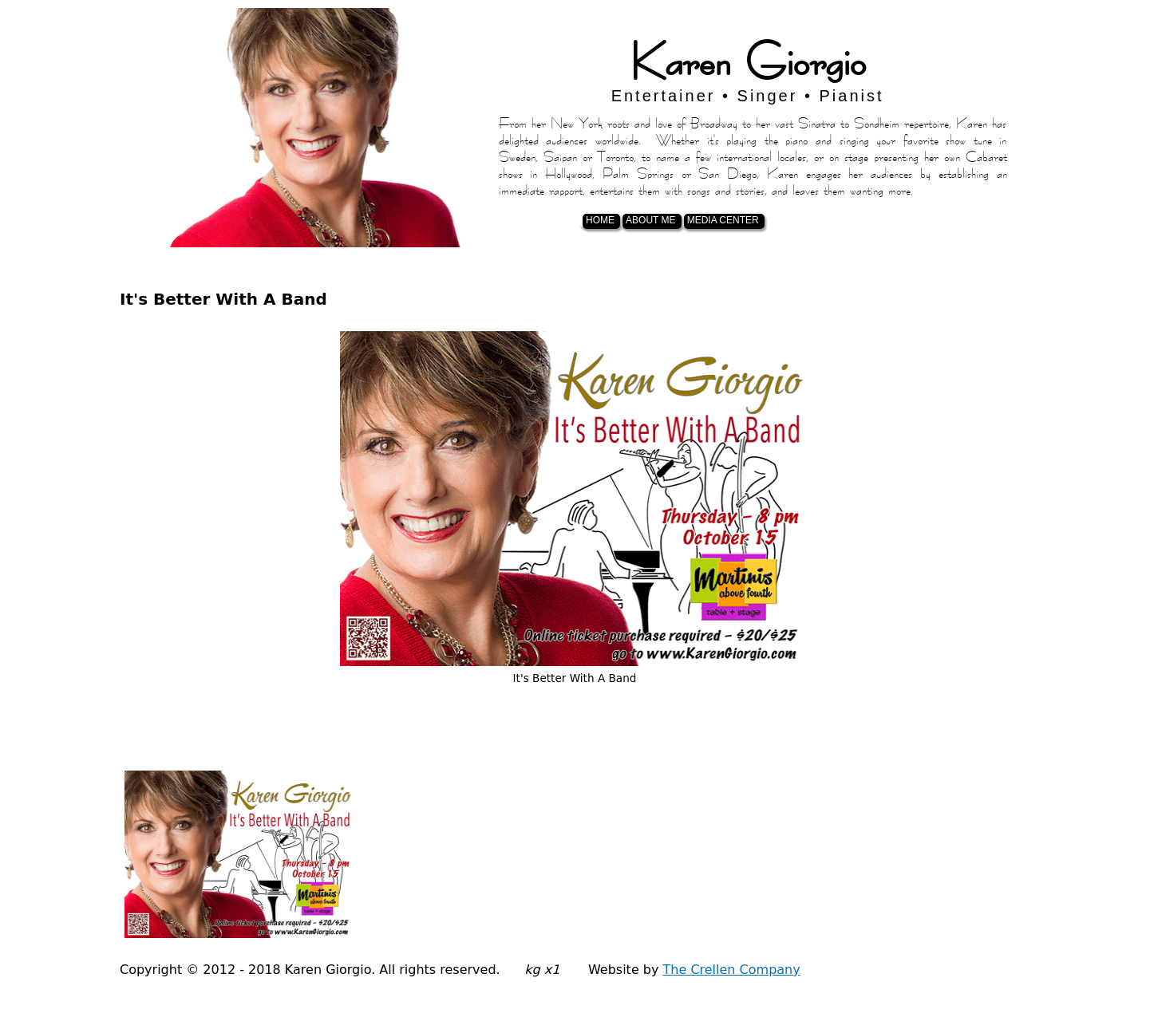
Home (600, 220)
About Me (650, 220)
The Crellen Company (731, 969)
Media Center (723, 220)
